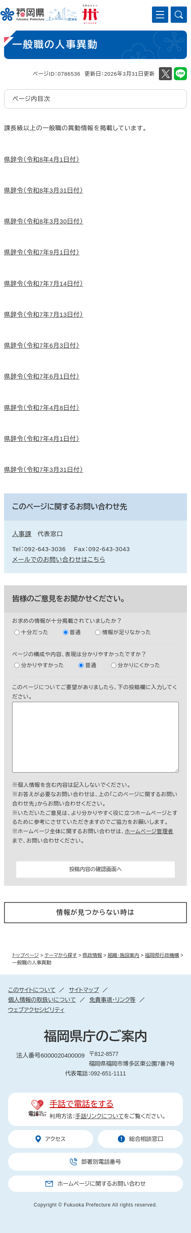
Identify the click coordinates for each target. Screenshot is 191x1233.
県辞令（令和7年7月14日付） (43, 283)
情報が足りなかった (126, 632)
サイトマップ (84, 990)
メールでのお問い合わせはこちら (58, 559)
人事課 (21, 533)
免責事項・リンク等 (112, 999)
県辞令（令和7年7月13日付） (43, 314)
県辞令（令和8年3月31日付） (43, 190)
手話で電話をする (81, 1103)
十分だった (34, 632)
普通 (75, 632)
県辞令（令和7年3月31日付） (43, 469)
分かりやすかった (42, 665)
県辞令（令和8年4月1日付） (42, 159)
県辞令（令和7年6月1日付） (42, 376)
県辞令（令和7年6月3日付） (42, 345)
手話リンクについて (99, 1116)
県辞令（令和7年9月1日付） (42, 252)
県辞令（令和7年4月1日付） (42, 438)
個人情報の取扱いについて (42, 999)
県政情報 (92, 955)
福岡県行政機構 (162, 955)
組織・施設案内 (123, 955)
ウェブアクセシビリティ (36, 1010)
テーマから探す (60, 955)
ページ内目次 (31, 98)
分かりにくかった (139, 665)
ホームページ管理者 (149, 831)
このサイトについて (31, 990)
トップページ (25, 955)
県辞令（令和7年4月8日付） (42, 407)
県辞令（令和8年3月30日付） (43, 221)
